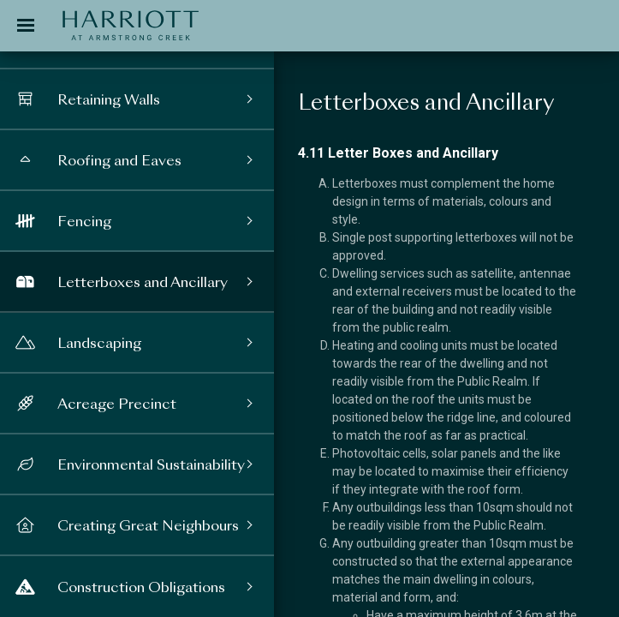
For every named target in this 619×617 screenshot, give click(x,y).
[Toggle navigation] (25, 25)
